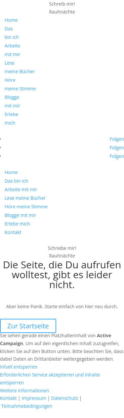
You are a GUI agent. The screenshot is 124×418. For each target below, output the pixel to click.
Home (11, 20)
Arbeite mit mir (21, 189)
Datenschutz (64, 398)
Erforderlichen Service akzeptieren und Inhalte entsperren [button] (50, 379)
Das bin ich (16, 181)
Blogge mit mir (20, 215)
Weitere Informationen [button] (24, 390)
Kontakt (13, 232)
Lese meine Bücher (25, 198)
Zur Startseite (28, 325)
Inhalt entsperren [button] (18, 367)
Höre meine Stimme (26, 206)
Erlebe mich (17, 224)
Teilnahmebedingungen (26, 406)
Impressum (34, 398)
